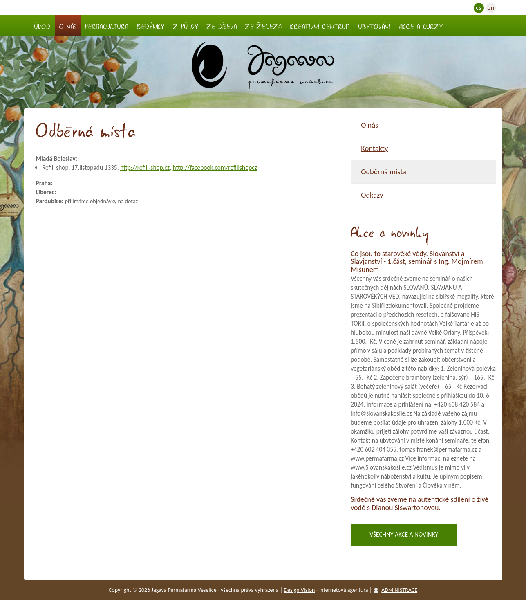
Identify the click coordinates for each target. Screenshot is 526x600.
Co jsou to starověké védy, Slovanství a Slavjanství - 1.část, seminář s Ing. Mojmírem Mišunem (417, 261)
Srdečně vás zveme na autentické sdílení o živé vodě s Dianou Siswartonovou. (419, 503)
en (490, 7)
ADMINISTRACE (399, 590)
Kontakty (374, 148)
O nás (369, 125)
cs (478, 7)
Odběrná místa (383, 171)
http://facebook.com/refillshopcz (214, 167)
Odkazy (372, 195)
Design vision (299, 590)
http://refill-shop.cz (145, 167)
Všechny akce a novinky (403, 534)
